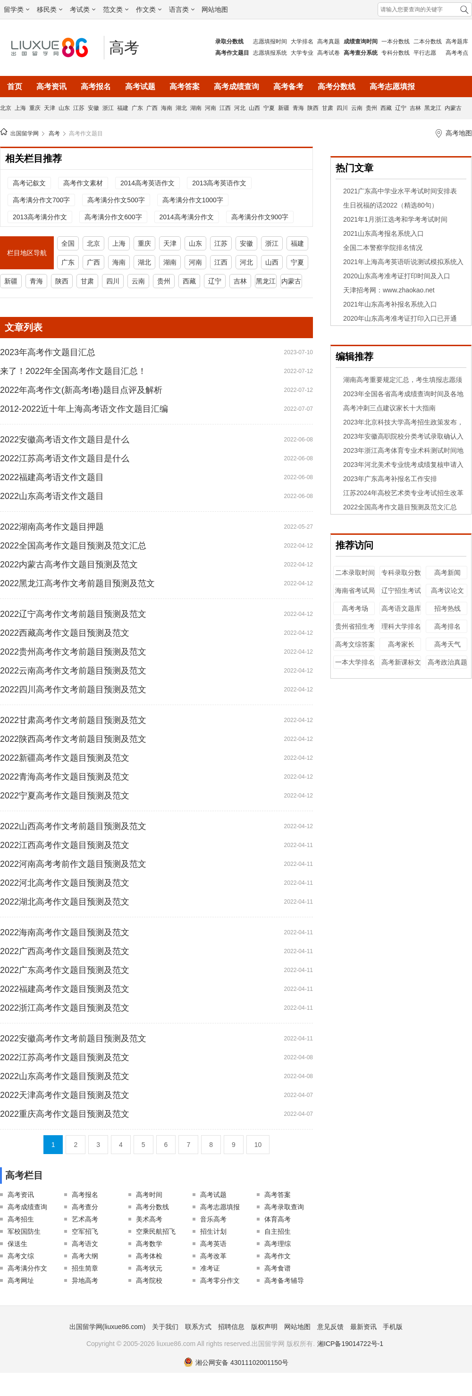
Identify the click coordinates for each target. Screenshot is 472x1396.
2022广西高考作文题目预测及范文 (64, 951)
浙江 (108, 108)
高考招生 (21, 1219)
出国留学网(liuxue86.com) (107, 1326)
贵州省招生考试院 (355, 631)
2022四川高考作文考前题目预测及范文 (73, 689)
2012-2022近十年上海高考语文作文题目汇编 (84, 409)
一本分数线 (395, 41)
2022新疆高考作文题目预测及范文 (64, 758)
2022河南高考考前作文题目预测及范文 (73, 864)
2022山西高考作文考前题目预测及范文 (73, 826)
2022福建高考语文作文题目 (52, 477)
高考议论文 (447, 590)
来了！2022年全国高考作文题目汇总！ (73, 371)
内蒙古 (453, 108)
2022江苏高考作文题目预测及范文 (64, 1057)
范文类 (115, 9)
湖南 (196, 108)
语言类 (181, 9)
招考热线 (447, 608)
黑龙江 (432, 108)
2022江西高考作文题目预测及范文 (64, 845)
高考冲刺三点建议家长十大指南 (389, 408)
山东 (64, 108)
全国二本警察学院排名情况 (382, 247)
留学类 (16, 9)
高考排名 (447, 626)
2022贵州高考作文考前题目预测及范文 (73, 651)
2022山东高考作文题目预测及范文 (64, 1076)
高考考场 (355, 608)
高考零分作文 (220, 1280)
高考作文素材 (83, 183)
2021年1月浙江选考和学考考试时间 (395, 219)
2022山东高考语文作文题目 (52, 496)
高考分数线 (336, 87)
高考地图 (459, 133)
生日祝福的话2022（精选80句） (390, 205)
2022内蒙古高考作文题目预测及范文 (69, 564)
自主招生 (277, 1231)
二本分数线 (427, 41)
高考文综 (21, 1256)
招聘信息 (231, 1326)
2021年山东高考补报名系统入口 (390, 304)
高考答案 (184, 87)
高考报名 (96, 87)
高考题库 (457, 41)
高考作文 (277, 1256)
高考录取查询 (284, 1207)
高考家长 (401, 644)
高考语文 (85, 1243)
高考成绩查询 (236, 87)
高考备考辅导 (284, 1280)
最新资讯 (363, 1326)
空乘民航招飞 (156, 1231)
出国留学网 (24, 133)
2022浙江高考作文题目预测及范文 (64, 1008)
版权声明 (264, 1326)
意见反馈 (330, 1326)
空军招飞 (85, 1231)
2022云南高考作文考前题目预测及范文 (73, 670)
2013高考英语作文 (219, 183)
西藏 (386, 108)
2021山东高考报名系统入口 (383, 233)
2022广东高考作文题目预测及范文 (64, 970)
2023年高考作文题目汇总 (47, 352)
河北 (239, 108)
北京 (5, 108)
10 (258, 1144)
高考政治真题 (447, 662)
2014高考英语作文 (147, 183)
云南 (356, 108)
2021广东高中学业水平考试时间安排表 (400, 191)
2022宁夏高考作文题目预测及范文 (64, 795)
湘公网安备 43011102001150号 (236, 1362)
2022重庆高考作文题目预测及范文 (64, 1114)
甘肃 (327, 108)
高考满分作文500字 (115, 200)
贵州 (371, 108)
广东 (137, 108)
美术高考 (149, 1219)
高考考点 (457, 53)
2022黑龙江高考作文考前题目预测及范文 (77, 583)
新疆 (283, 108)
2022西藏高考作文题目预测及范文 (64, 633)
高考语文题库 (401, 608)
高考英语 (213, 1243)
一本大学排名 (355, 662)
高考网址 (21, 1280)
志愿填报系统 (270, 53)
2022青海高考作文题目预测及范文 (64, 776)
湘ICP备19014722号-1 (350, 1343)
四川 (342, 108)
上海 (20, 108)
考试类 (82, 9)
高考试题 (140, 87)
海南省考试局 (355, 590)
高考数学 (149, 1243)
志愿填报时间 (270, 41)
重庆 (35, 108)
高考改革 (213, 1256)
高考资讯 (51, 87)
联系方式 (198, 1326)
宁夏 (269, 108)
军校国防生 (24, 1231)
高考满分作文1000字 (192, 200)
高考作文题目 (86, 133)
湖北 (181, 108)
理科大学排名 (401, 626)
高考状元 (149, 1268)
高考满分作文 (27, 1268)
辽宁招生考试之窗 (401, 595)
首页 (14, 87)
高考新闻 (447, 572)
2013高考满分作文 (40, 217)
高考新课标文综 (401, 666)
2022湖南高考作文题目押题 (52, 527)
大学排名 (302, 41)
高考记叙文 (29, 183)
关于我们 (165, 1326)
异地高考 (85, 1280)
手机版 (393, 1326)
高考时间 (149, 1194)
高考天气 (447, 644)
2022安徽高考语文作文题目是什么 (64, 439)
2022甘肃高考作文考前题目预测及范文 (73, 720)
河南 (210, 108)
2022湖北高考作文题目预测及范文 (64, 901)
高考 (124, 47)
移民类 (49, 9)
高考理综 (277, 1243)
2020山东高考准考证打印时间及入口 (396, 276)
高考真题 (328, 41)
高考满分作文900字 (259, 217)
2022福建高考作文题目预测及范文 (64, 989)
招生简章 (85, 1268)
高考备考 (288, 87)
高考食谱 (277, 1268)
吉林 (415, 108)
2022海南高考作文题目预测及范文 (64, 932)
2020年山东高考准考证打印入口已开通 (400, 318)
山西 (254, 108)
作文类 (148, 9)
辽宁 (400, 108)
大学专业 (302, 53)
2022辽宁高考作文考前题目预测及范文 (73, 614)
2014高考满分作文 (187, 217)
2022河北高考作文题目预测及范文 (64, 883)
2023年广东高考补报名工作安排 (390, 478)
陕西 (313, 108)
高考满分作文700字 (41, 200)
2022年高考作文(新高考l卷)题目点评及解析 (81, 390)
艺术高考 (85, 1219)
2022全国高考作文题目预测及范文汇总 (73, 545)
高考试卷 (328, 53)
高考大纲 (85, 1256)
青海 (298, 108)
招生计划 (213, 1231)
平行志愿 (424, 53)
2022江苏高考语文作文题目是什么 (64, 458)
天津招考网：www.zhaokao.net (389, 290)
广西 (152, 108)
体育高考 (277, 1219)
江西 (225, 108)
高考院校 (149, 1280)
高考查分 (85, 1207)
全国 (68, 243)
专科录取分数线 (401, 577)
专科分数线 (395, 53)
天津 (49, 108)
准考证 (210, 1268)
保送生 (17, 1243)
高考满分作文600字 (113, 217)
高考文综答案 (355, 644)
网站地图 (215, 9)
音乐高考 (213, 1219)
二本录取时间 (355, 572)
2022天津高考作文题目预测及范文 (64, 1095)
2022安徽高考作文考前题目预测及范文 (73, 1038)
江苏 (78, 108)
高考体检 (149, 1256)
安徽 (93, 108)
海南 (166, 108)
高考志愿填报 (392, 87)
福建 (122, 108)
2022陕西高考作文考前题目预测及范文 (73, 739)
